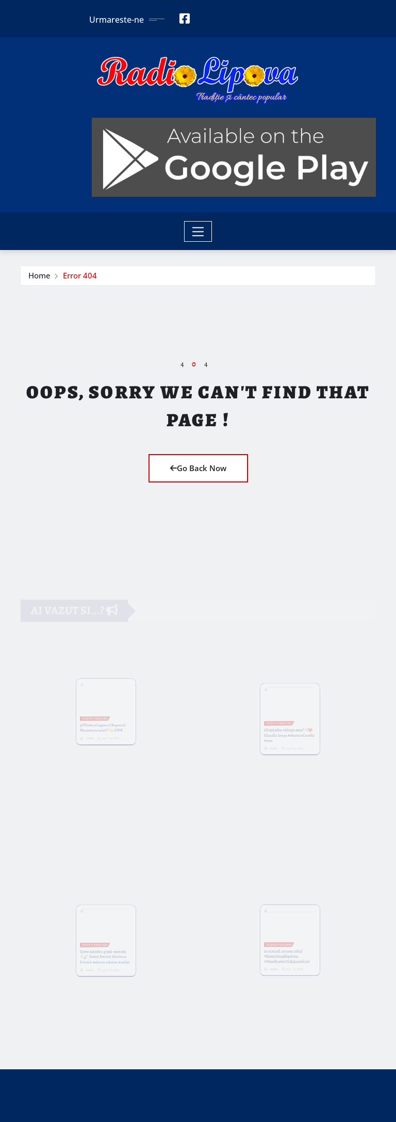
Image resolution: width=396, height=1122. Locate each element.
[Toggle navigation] (198, 231)
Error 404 (80, 275)
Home (39, 275)
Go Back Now (198, 468)
